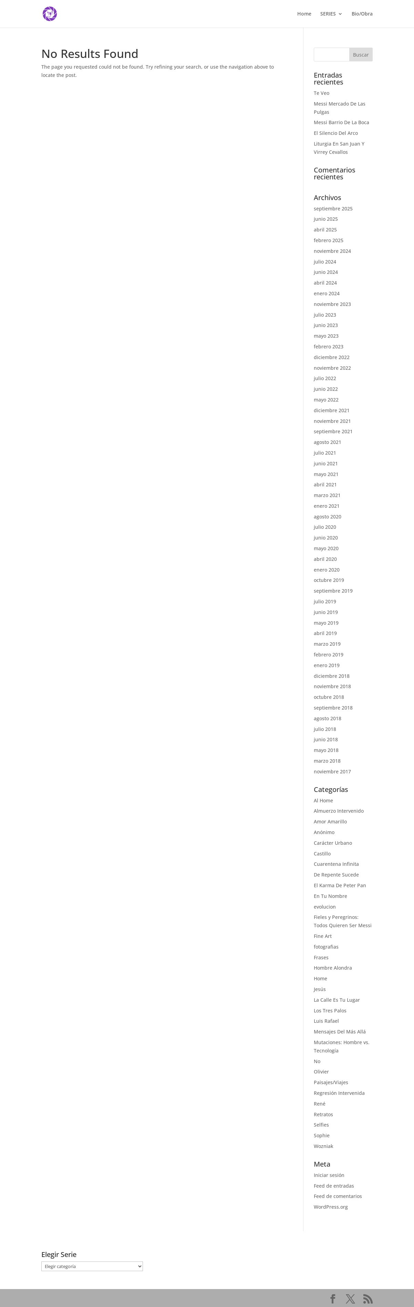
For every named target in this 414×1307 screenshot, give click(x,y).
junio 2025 (326, 219)
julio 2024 (325, 261)
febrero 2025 (328, 240)
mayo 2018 (326, 750)
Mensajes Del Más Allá (340, 1031)
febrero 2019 (328, 654)
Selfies (321, 1124)
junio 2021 (326, 463)
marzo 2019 (327, 644)
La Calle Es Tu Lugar (337, 1000)
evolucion (325, 906)
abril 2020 (325, 559)
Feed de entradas (334, 1185)
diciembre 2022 (332, 357)
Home (304, 14)
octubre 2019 (329, 580)
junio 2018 (326, 739)
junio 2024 (326, 272)
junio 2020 (326, 537)
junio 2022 (326, 389)
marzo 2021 (327, 495)
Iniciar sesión (329, 1175)
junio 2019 (326, 612)
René (319, 1103)
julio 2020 (325, 527)
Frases (321, 957)
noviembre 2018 (332, 686)
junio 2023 (326, 325)
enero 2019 (327, 665)
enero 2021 (327, 506)
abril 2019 (325, 633)
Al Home (323, 800)
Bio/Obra (362, 14)
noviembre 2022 (332, 368)
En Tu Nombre (330, 896)
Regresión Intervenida (339, 1093)
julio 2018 (325, 729)
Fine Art (323, 936)
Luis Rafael (326, 1021)
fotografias (326, 946)
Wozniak (323, 1146)
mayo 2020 (326, 548)
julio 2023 (325, 314)
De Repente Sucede (336, 874)
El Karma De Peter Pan (340, 885)
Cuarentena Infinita (336, 864)
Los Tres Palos (330, 1010)
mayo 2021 (326, 474)
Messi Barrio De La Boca (341, 122)
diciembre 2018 (332, 676)
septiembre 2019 (333, 590)
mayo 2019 (326, 623)
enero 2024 (327, 293)
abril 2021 (325, 484)
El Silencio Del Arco (336, 133)
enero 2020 (327, 569)
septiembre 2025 (333, 208)
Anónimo (324, 832)
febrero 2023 (328, 346)
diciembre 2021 (332, 410)
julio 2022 (325, 378)
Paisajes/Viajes (331, 1082)
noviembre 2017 (332, 771)
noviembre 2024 (332, 251)
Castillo (322, 853)
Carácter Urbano (333, 843)
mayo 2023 (326, 336)
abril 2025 (325, 229)
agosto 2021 (327, 442)
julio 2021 (325, 452)
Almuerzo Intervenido (339, 811)
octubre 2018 (329, 697)
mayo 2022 (326, 399)
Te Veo (321, 93)
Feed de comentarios (338, 1196)
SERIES (328, 14)
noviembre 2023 (332, 304)
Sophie (322, 1135)
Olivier (321, 1071)
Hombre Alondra (333, 967)
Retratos (323, 1114)
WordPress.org (331, 1207)
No (317, 1061)
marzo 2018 (327, 761)
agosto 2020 (327, 516)
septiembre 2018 (333, 707)
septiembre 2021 (333, 431)
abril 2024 (325, 282)
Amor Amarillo (330, 821)
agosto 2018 (327, 718)
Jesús (320, 989)
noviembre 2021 (332, 421)
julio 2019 (325, 601)
